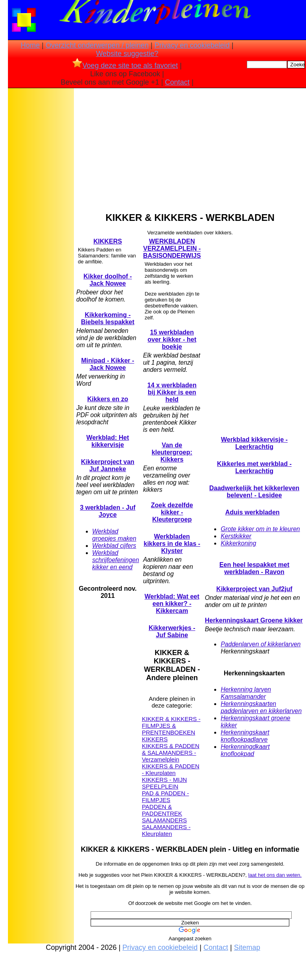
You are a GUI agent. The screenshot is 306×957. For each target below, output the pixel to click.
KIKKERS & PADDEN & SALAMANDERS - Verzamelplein (170, 752)
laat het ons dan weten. (275, 875)
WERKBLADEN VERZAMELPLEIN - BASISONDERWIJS (172, 248)
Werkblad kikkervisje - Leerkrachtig (254, 443)
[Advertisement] (41, 215)
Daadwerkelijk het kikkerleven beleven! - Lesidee (254, 492)
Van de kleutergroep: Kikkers (172, 452)
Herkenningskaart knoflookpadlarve (245, 736)
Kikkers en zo (107, 399)
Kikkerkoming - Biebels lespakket (107, 318)
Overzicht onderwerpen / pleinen (97, 45)
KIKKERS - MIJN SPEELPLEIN (164, 783)
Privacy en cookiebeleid (192, 45)
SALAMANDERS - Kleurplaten (166, 830)
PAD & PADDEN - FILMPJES (165, 796)
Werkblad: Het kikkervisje (107, 441)
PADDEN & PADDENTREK (162, 810)
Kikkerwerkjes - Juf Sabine (172, 631)
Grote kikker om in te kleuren (260, 529)
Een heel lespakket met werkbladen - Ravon (254, 568)
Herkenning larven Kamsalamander (246, 693)
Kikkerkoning (238, 543)
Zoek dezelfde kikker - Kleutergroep (172, 512)
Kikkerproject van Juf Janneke (107, 465)
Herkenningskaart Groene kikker (253, 620)
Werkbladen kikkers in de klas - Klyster (172, 543)
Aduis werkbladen (252, 512)
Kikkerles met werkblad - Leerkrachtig (254, 467)
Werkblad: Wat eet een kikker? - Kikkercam (172, 603)
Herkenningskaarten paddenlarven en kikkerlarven (261, 707)
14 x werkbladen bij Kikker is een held (172, 392)
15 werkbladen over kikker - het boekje (171, 339)
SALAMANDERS (164, 820)
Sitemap (247, 947)
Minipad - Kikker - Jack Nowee (107, 364)
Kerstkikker (236, 536)
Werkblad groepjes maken (114, 535)
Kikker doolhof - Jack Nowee (107, 280)
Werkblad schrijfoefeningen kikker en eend (115, 559)
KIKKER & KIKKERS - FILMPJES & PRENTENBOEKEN (171, 725)
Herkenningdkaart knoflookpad (245, 750)
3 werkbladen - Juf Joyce (108, 511)
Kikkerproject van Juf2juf (254, 589)
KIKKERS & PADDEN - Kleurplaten (170, 769)
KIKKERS (107, 241)
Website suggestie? (127, 54)
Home (30, 45)
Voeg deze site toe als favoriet (125, 66)
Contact (177, 82)
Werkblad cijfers (114, 545)
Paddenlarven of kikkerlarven (260, 644)
